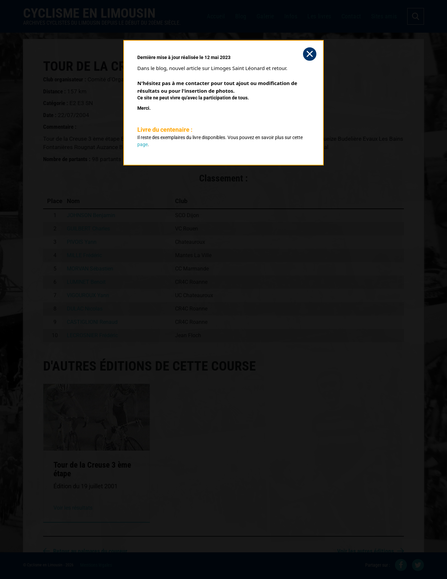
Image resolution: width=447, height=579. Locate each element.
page (142, 144)
